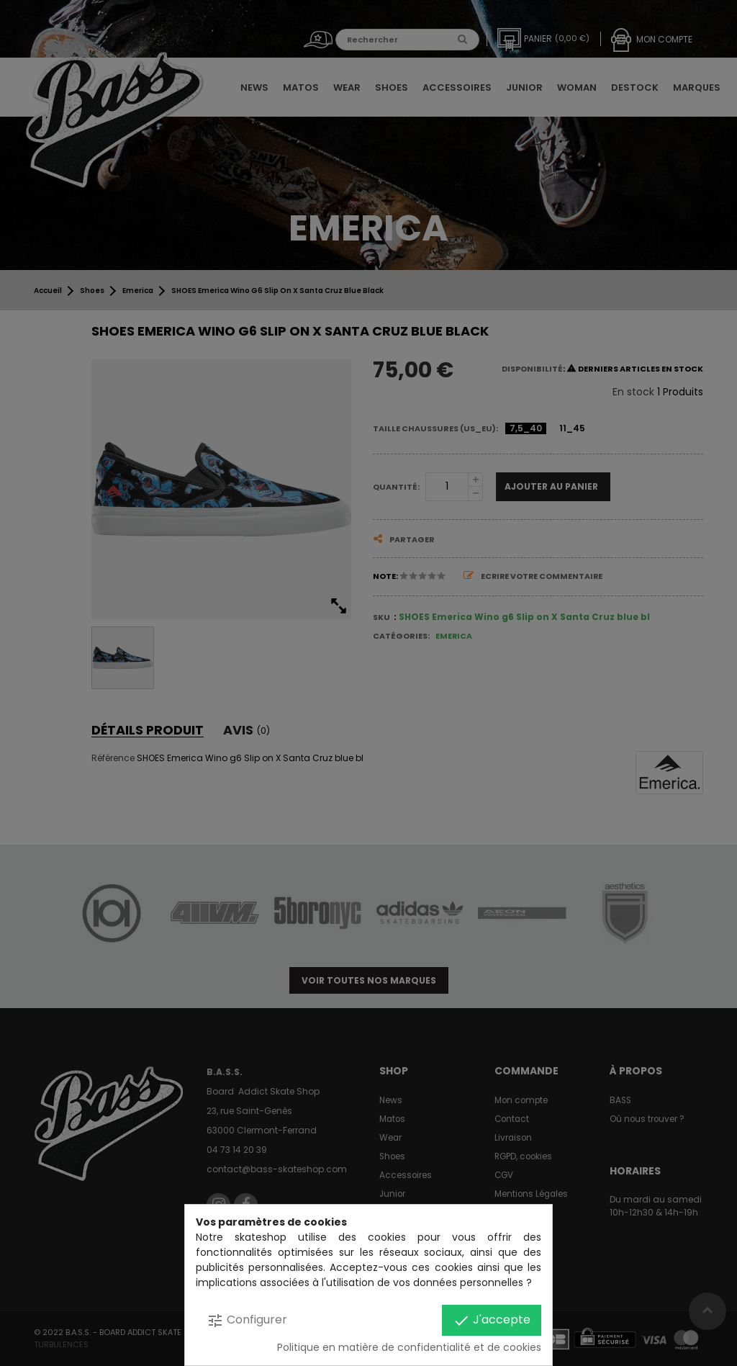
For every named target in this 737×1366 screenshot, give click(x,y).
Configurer (247, 1320)
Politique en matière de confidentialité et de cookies (409, 1347)
